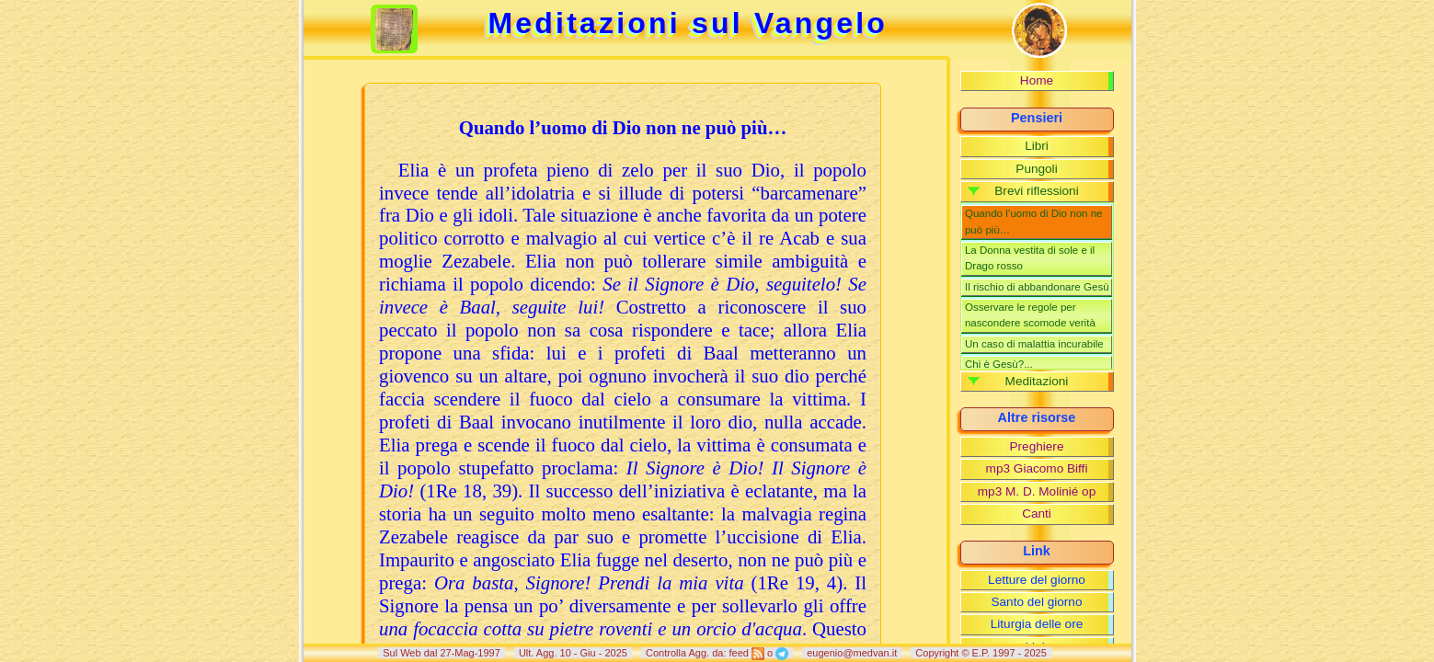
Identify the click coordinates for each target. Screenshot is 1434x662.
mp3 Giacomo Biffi (1037, 468)
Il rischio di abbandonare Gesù (1037, 286)
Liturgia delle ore (1037, 624)
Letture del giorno (1036, 580)
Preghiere (1037, 446)
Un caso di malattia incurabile (1034, 343)
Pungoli (1036, 169)
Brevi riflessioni (1036, 191)
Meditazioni (1037, 381)
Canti (1036, 513)
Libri (1037, 146)
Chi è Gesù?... (999, 364)
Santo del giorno (1036, 602)
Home (1036, 80)
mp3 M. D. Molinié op (1037, 491)
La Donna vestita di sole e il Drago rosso (1030, 258)
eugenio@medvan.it (852, 652)
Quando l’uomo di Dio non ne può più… (1034, 221)
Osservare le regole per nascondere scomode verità (1030, 315)
